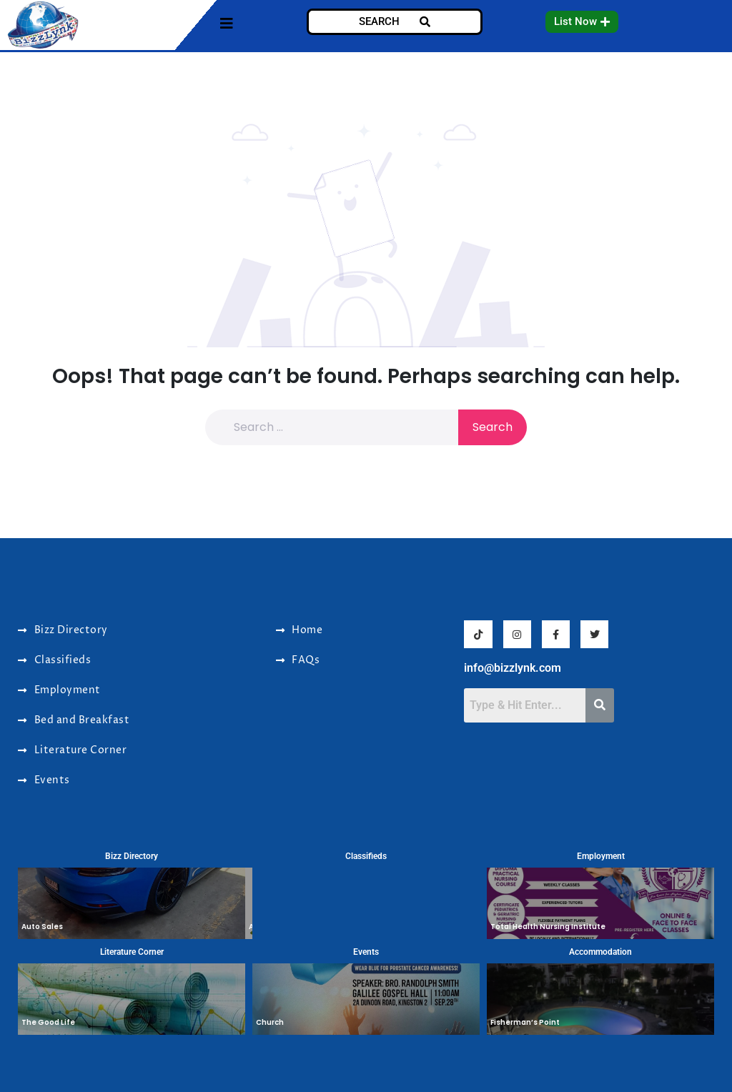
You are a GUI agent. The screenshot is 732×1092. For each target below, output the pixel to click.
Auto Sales (42, 926)
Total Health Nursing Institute (547, 926)
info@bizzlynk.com (512, 668)
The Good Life (48, 1022)
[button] (581, 22)
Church (270, 1022)
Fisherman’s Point (525, 1022)
